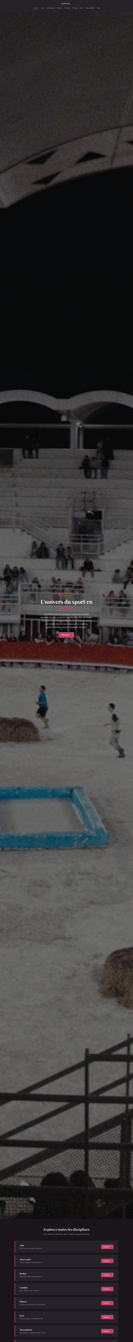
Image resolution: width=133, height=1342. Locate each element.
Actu (42, 8)
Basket (59, 8)
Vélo (98, 8)
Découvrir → (66, 635)
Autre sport (51, 8)
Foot (81, 8)
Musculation (90, 8)
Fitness (75, 8)
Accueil (35, 8)
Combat (67, 8)
